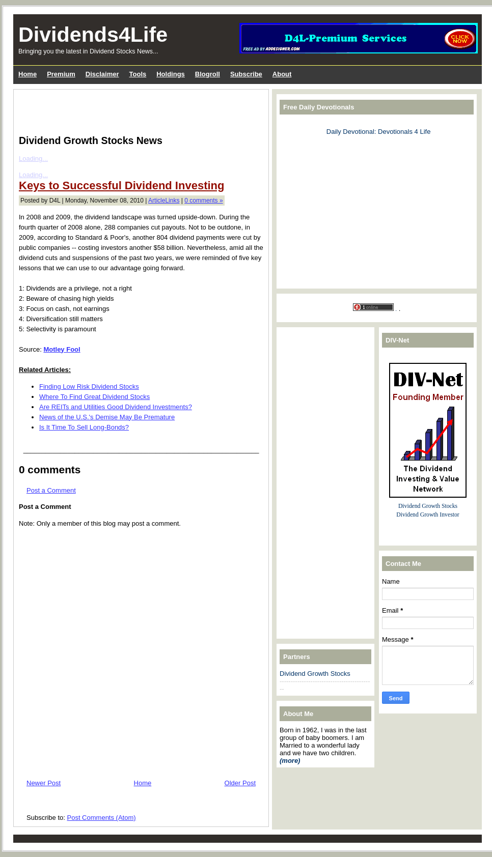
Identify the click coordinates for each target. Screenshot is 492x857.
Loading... (33, 158)
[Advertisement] (138, 110)
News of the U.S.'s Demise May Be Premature (107, 417)
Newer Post (43, 783)
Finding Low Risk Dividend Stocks (89, 386)
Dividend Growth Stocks (315, 673)
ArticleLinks (163, 200)
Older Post (240, 783)
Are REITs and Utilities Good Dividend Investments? (115, 407)
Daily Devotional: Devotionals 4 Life (378, 131)
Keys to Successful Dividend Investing (121, 185)
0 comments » (203, 200)
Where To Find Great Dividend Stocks (94, 397)
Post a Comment (51, 490)
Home (143, 783)
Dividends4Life (93, 34)
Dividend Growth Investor (427, 514)
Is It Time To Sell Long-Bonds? (84, 427)
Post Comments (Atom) (101, 817)
